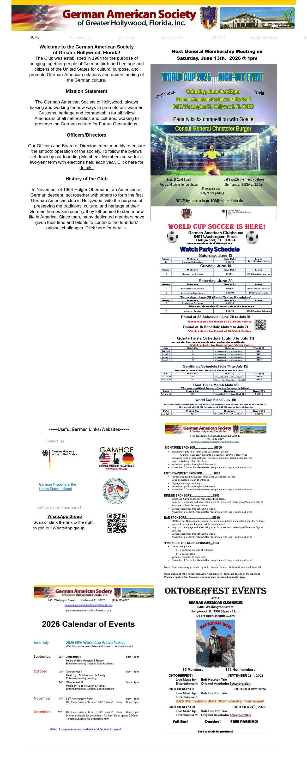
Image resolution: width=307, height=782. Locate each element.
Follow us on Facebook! (59, 507)
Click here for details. (106, 227)
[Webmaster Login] (42, 768)
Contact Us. (55, 441)
